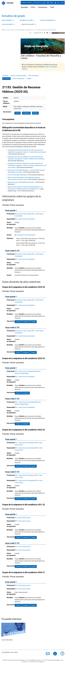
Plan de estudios (33, 75)
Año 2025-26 (6, 78)
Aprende (24, 7)
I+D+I (33, 7)
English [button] (35, 113)
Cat (59, 2)
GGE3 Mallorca (29, 30)
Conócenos (42, 7)
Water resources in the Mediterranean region (21, 182)
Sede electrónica (38, 2)
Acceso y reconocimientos (18, 75)
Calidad (28, 78)
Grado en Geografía (19, 30)
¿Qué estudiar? (7, 20)
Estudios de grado (13, 16)
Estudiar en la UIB (26, 20)
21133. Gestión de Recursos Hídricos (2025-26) (45, 30)
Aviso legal (14, 652)
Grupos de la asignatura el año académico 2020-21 (23, 572)
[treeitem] (8, 20)
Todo (52, 7)
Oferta (12, 30)
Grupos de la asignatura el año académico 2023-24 (23, 358)
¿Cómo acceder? (7, 24)
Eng (62, 2)
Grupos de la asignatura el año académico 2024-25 (23, 287)
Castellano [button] (26, 113)
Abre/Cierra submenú (33, 3)
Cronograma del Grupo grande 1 (26, 235)
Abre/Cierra (13, 20)
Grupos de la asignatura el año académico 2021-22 (23, 504)
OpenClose (29, 7)
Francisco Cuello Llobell (23, 214)
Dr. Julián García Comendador (25, 219)
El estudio (6, 75)
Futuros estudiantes (47, 20)
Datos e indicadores (18, 78)
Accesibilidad (6, 652)
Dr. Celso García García (23, 517)
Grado (8, 30)
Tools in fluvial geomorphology (17, 175)
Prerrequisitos (8, 119)
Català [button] (18, 113)
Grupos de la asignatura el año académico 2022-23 (23, 430)
